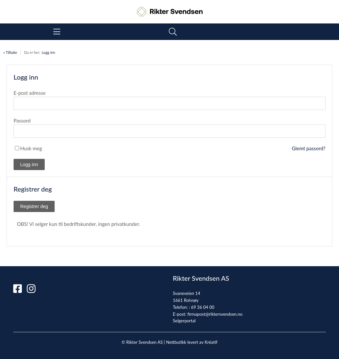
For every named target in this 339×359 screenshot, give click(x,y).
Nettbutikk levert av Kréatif (191, 342)
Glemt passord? (308, 148)
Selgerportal (184, 320)
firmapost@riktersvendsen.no (215, 314)
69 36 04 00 (202, 307)
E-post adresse (30, 93)
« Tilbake (10, 52)
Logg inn (48, 52)
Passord (22, 121)
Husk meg (31, 148)
